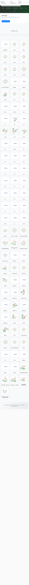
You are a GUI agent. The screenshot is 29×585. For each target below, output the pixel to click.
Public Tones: (2, 1)
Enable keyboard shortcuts (19, 2)
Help (14, 10)
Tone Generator (15, 8)
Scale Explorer (8, 8)
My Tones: (11, 1)
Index (3, 8)
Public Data (21, 8)
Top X (26, 8)
